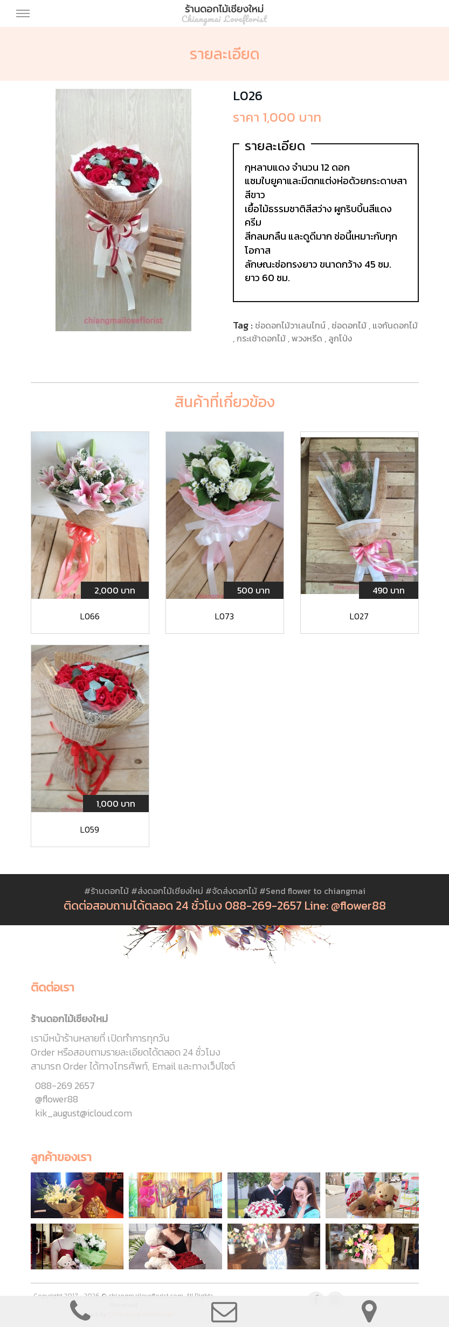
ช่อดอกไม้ (350, 325)
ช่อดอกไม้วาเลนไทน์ (291, 325)
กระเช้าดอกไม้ (262, 338)
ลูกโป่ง (340, 338)
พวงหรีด (308, 338)
